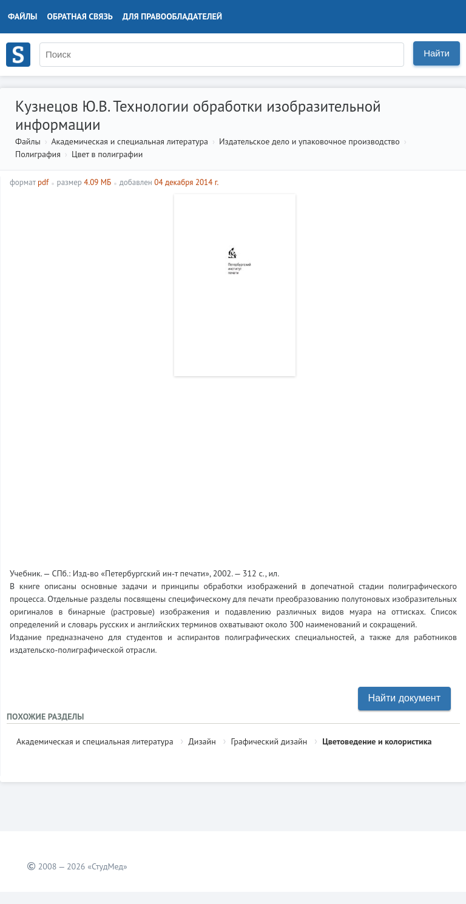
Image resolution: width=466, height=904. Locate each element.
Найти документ (404, 698)
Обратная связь (80, 16)
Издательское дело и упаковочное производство (309, 141)
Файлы (23, 16)
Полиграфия (38, 154)
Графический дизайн (269, 741)
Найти (437, 53)
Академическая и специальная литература (129, 141)
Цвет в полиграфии (107, 154)
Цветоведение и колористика (376, 741)
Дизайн (201, 741)
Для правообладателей (172, 16)
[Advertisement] (233, 467)
